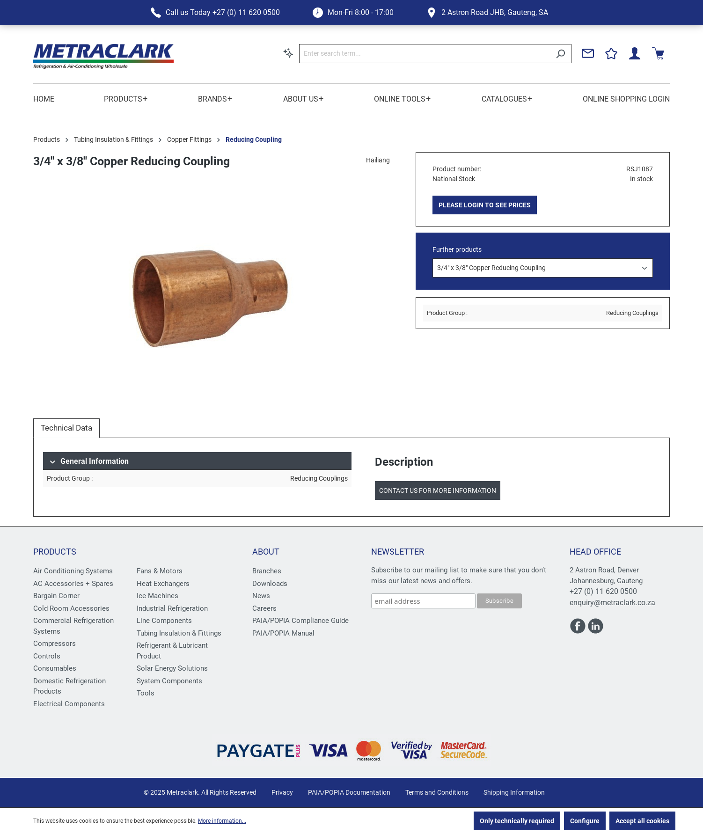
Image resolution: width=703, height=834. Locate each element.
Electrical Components (69, 704)
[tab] (66, 428)
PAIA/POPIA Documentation (349, 792)
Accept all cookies (642, 821)
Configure (585, 821)
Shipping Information (514, 792)
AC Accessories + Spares (73, 583)
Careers (264, 608)
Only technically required (517, 821)
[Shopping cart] (658, 53)
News (261, 596)
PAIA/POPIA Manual (283, 633)
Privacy (282, 792)
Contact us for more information (437, 490)
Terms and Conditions (437, 792)
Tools (145, 693)
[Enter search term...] (424, 53)
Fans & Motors (160, 571)
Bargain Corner (56, 596)
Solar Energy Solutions (172, 668)
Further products (457, 249)
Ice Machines (157, 596)
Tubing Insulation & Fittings (179, 633)
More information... (222, 821)
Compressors (54, 643)
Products (54, 551)
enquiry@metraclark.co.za (612, 602)
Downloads (269, 583)
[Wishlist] (611, 53)
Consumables (54, 668)
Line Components (164, 620)
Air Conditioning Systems (73, 571)
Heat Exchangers (163, 583)
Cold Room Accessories (71, 608)
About (265, 551)
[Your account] (634, 53)
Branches (266, 571)
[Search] (560, 53)
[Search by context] (288, 53)
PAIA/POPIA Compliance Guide (300, 620)
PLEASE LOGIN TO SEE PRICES (485, 205)
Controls (46, 656)
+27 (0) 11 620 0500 (603, 591)
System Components (169, 681)
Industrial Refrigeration (172, 608)
